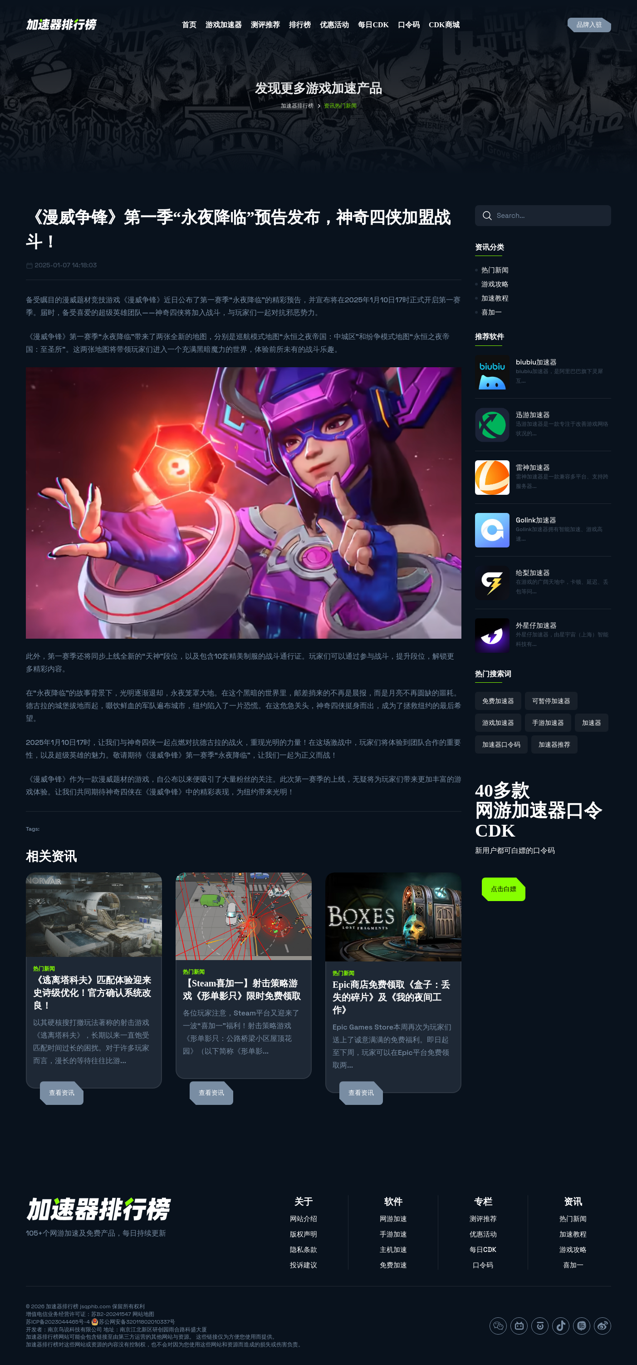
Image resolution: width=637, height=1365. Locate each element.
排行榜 (300, 25)
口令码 (409, 25)
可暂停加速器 (551, 701)
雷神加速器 (533, 467)
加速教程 (495, 298)
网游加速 (393, 1218)
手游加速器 (548, 723)
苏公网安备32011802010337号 (137, 1322)
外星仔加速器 (536, 625)
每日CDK (373, 25)
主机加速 (393, 1249)
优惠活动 (334, 25)
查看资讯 (61, 1092)
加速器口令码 (501, 744)
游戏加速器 (224, 25)
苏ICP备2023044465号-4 (58, 1322)
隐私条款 (303, 1249)
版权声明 (303, 1234)
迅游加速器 (533, 414)
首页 (189, 25)
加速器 (591, 723)
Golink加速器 (536, 520)
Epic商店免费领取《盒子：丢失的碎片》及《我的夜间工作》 (391, 997)
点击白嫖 (503, 889)
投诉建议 (303, 1265)
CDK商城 (444, 25)
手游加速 (393, 1234)
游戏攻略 (495, 284)
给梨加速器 (533, 572)
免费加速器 (498, 701)
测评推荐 (265, 25)
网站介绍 (303, 1218)
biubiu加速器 (536, 362)
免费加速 (393, 1265)
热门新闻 (44, 969)
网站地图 (143, 1314)
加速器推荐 (554, 744)
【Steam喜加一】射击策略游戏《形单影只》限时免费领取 (242, 989)
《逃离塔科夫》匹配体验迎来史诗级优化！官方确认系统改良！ (92, 992)
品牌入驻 (589, 24)
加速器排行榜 (297, 105)
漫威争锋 (142, 300)
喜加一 (491, 312)
